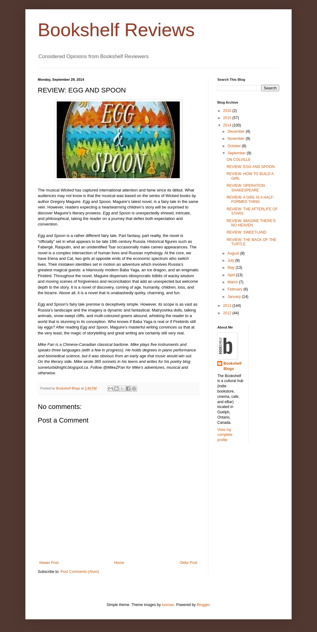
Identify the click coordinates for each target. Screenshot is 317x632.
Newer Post (49, 563)
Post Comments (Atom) (79, 572)
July (231, 260)
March (233, 282)
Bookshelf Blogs (232, 366)
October (235, 146)
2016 (227, 111)
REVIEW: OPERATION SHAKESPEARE (246, 187)
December (237, 131)
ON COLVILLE (239, 159)
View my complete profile (224, 435)
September (237, 153)
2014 (227, 125)
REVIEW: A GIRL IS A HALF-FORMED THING (250, 199)
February (235, 289)
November (237, 138)
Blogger (203, 605)
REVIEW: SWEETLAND (246, 232)
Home (119, 563)
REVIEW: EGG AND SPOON (251, 167)
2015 (227, 118)
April (232, 275)
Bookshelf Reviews (116, 29)
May (232, 267)
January (235, 297)
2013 (227, 305)
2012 (227, 313)
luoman (168, 605)
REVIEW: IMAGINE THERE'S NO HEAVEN (251, 223)
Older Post (188, 563)
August (234, 253)
